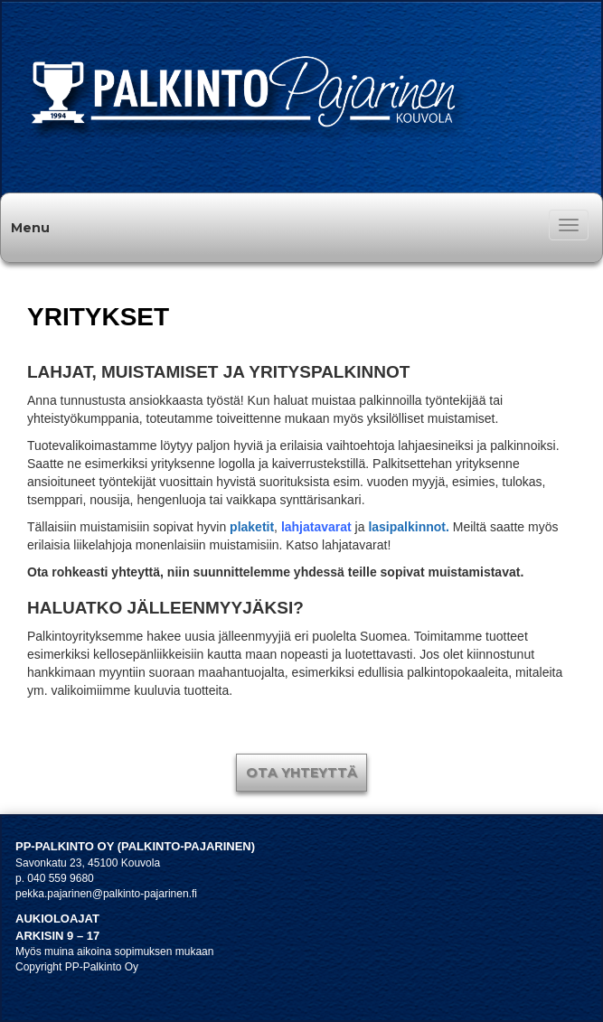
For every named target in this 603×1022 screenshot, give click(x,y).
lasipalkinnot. (408, 527)
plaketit (252, 527)
